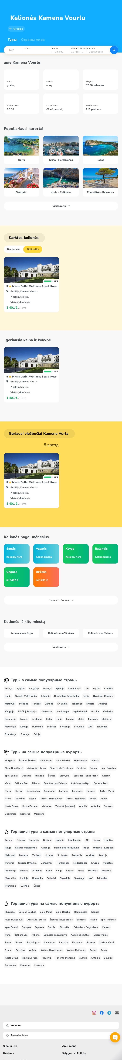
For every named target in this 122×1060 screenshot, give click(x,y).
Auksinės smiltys (80, 783)
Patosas (91, 791)
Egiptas (21, 688)
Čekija (37, 734)
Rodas (93, 798)
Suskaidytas (33, 791)
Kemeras (25, 813)
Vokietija (108, 711)
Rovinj (18, 791)
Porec (8, 791)
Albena (36, 783)
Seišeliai (51, 726)
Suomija (24, 734)
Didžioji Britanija (27, 711)
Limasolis (77, 791)
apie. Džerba (63, 760)
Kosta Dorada (29, 806)
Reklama (8, 1053)
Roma (104, 798)
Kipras (96, 688)
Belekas (108, 806)
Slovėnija (79, 726)
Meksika (23, 703)
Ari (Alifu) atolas (36, 768)
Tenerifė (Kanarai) (65, 806)
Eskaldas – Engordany (86, 775)
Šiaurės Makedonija (26, 696)
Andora (90, 703)
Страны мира (33, 39)
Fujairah (39, 775)
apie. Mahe (46, 760)
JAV (90, 726)
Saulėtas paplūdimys (55, 783)
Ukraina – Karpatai (103, 696)
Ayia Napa (49, 791)
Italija (8, 696)
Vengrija (9, 711)
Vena (7, 783)
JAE (87, 688)
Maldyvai (10, 703)
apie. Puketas (108, 768)
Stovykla (64, 775)
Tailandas (102, 726)
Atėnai (32, 798)
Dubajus (26, 775)
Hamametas (80, 760)
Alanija (83, 806)
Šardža (51, 775)
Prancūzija (10, 734)
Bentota (81, 768)
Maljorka (46, 806)
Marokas (93, 719)
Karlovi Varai (106, 791)
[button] (13, 50)
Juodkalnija (74, 688)
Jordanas (37, 719)
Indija (86, 696)
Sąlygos (67, 1053)
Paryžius (20, 798)
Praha (8, 798)
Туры (12, 39)
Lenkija (24, 726)
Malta (81, 719)
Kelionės (13, 1025)
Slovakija (65, 726)
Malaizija (106, 719)
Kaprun (106, 775)
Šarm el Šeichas (27, 760)
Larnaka (63, 791)
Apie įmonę (69, 1046)
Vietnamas (46, 711)
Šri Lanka (62, 703)
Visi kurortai (61, 206)
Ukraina (49, 703)
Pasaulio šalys (17, 1035)
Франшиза (10, 1046)
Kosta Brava (11, 806)
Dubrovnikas (101, 783)
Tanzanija (77, 703)
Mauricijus (10, 726)
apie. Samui (11, 775)
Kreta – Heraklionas (51, 798)
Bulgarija (34, 688)
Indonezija (10, 719)
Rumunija (37, 726)
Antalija (95, 806)
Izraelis (24, 719)
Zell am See (21, 783)
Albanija (45, 696)
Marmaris (39, 813)
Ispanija (60, 688)
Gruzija (95, 711)
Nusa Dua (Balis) (14, 768)
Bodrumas (10, 813)
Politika (81, 1053)
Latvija (70, 719)
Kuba (49, 719)
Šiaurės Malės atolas (61, 768)
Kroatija (108, 688)
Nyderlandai (80, 711)
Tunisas (36, 703)
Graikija (18, 29)
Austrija (102, 703)
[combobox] (13, 50)
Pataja (93, 768)
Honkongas (63, 711)
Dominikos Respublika (66, 696)
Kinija (59, 719)
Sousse (95, 760)
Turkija (8, 688)
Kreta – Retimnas (76, 798)
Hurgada (10, 760)
